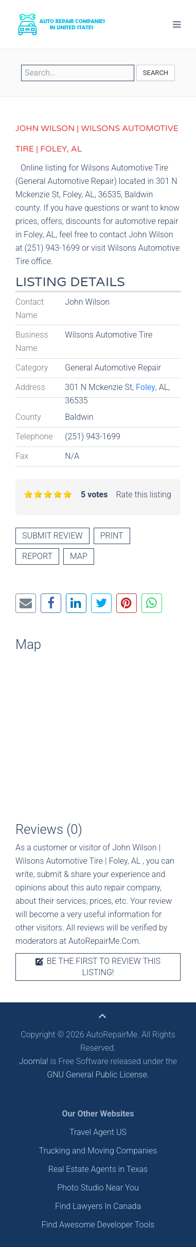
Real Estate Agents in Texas (98, 1169)
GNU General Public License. (98, 1075)
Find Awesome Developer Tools (98, 1225)
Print (111, 536)
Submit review (52, 536)
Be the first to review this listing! (98, 966)
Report (37, 556)
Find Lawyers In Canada (98, 1206)
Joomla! (33, 1061)
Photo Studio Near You (98, 1188)
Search (155, 73)
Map (78, 556)
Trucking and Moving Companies (98, 1151)
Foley (145, 387)
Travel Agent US (98, 1132)
